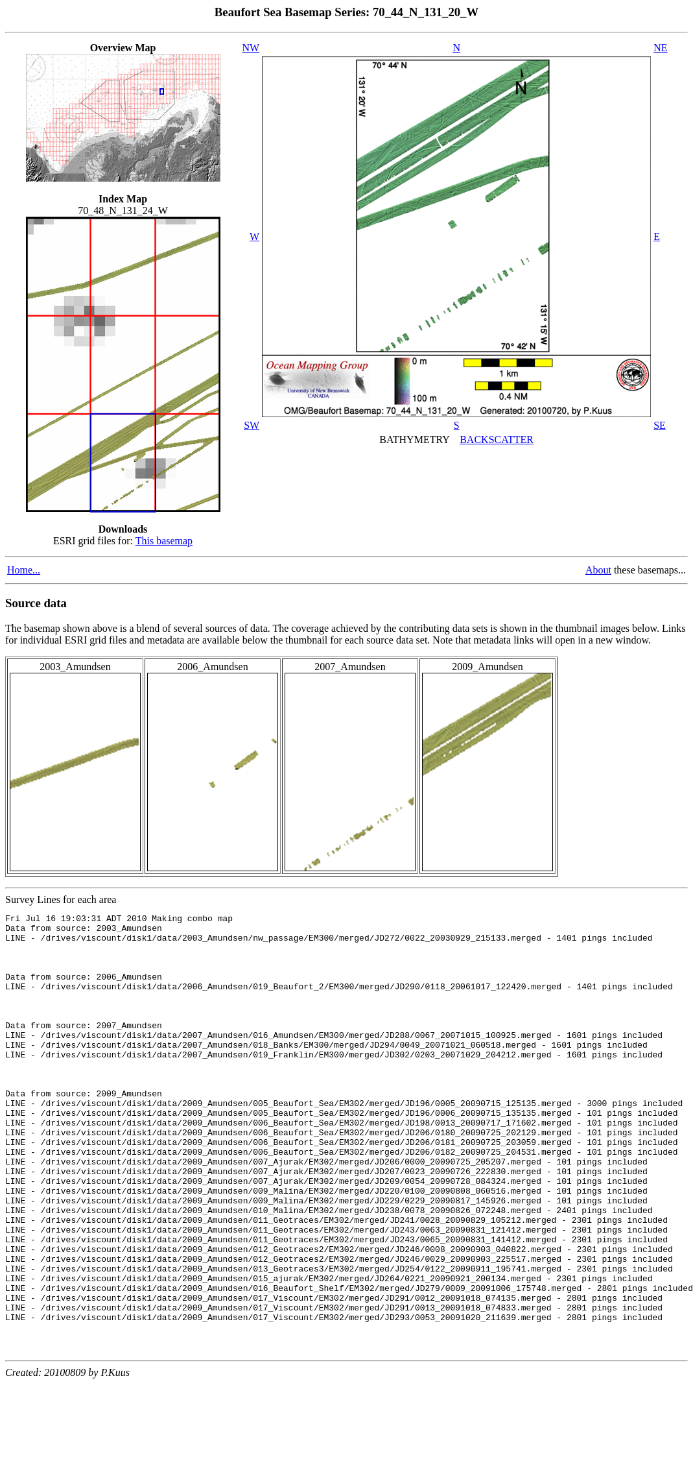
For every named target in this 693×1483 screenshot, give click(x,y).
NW (251, 47)
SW (251, 425)
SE (659, 425)
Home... (23, 569)
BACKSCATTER (497, 439)
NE (660, 47)
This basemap (164, 540)
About (598, 569)
